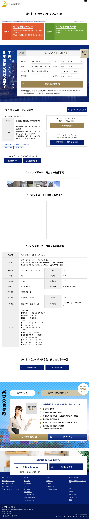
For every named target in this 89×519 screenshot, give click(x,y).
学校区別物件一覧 (29, 500)
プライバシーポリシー (75, 497)
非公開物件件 (31, 160)
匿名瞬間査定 (50, 486)
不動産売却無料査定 (52, 489)
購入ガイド (27, 489)
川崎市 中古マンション (8, 484)
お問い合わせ (72, 494)
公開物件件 (12, 160)
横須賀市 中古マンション (9, 486)
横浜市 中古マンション (7, 21)
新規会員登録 (28, 484)
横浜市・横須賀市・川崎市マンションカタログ (23, 21)
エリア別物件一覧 (29, 494)
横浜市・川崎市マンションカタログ (77, 482)
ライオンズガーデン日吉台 (39, 21)
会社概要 (71, 491)
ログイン (26, 486)
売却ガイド (49, 481)
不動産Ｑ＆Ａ (28, 492)
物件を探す (27, 481)
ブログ (70, 500)
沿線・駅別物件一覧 (29, 497)
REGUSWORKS (84, 514)
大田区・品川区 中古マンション (10, 489)
